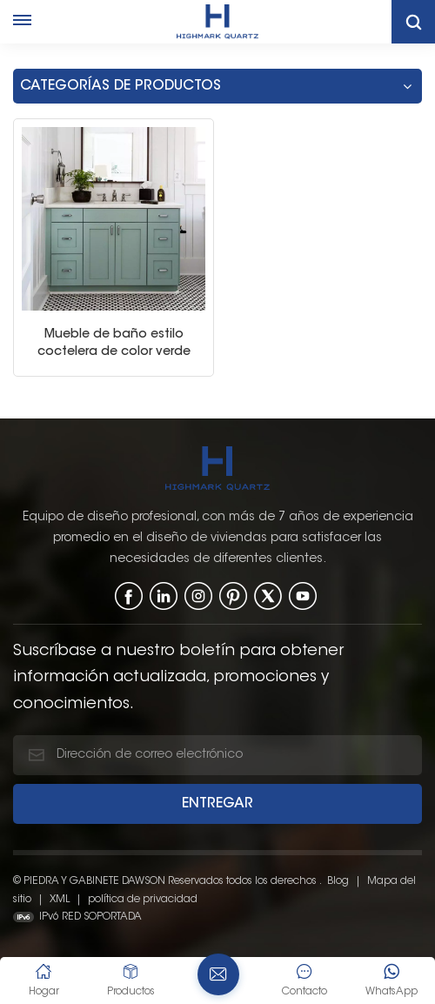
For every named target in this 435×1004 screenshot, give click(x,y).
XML (60, 898)
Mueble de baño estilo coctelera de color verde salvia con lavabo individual (114, 343)
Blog (338, 879)
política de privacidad (142, 898)
